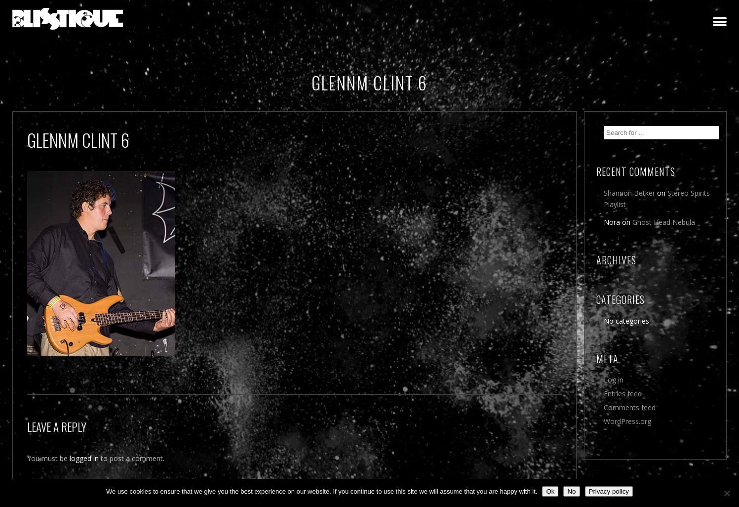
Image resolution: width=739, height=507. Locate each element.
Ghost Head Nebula (663, 222)
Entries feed (623, 393)
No (571, 491)
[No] (727, 493)
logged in (84, 458)
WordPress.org (627, 421)
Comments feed (630, 407)
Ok (550, 491)
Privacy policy (609, 491)
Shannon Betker (629, 193)
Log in (613, 379)
